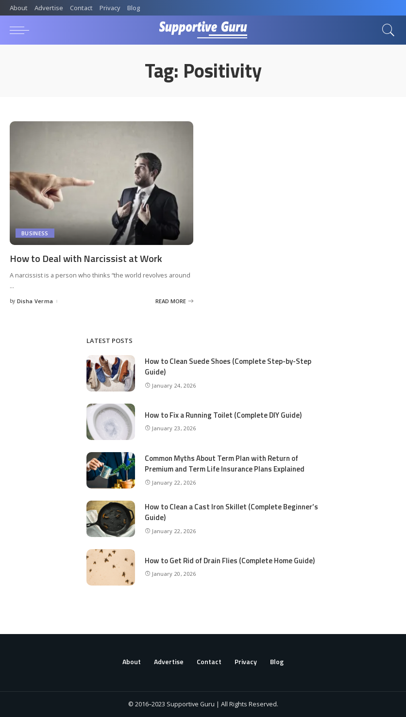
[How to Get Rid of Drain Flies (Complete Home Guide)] (110, 567)
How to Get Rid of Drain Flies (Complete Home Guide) (230, 560)
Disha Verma (35, 301)
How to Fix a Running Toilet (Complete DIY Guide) (223, 415)
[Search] (386, 30)
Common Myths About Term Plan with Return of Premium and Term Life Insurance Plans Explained (224, 464)
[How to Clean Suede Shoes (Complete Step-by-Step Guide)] (110, 373)
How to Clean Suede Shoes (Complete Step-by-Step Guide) (228, 367)
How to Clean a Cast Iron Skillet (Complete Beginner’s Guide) (231, 512)
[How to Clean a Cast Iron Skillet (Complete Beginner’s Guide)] (110, 519)
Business (35, 233)
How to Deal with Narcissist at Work (86, 258)
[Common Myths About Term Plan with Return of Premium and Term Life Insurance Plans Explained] (110, 470)
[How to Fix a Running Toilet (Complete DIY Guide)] (110, 422)
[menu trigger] (22, 30)
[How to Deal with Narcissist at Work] (101, 183)
